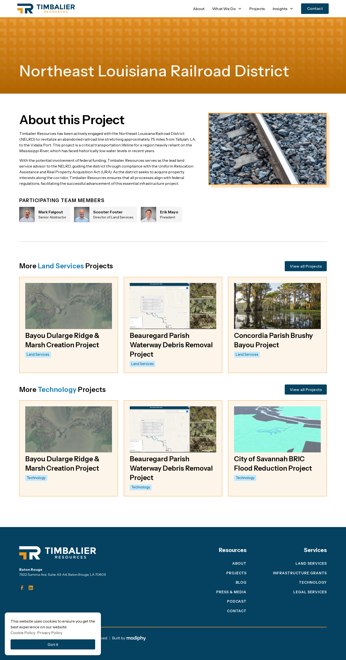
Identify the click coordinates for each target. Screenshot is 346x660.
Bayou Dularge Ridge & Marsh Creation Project (62, 340)
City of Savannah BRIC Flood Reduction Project (273, 463)
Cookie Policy (23, 632)
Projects (257, 8)
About (198, 8)
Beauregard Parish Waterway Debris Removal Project (171, 344)
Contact (315, 8)
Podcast (237, 601)
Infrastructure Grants (300, 573)
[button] (227, 8)
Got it (53, 644)
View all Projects (306, 266)
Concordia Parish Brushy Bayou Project (273, 340)
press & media (231, 592)
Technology (313, 582)
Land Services (311, 563)
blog (241, 582)
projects (236, 573)
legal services (310, 592)
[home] (46, 8)
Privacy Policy (49, 632)
